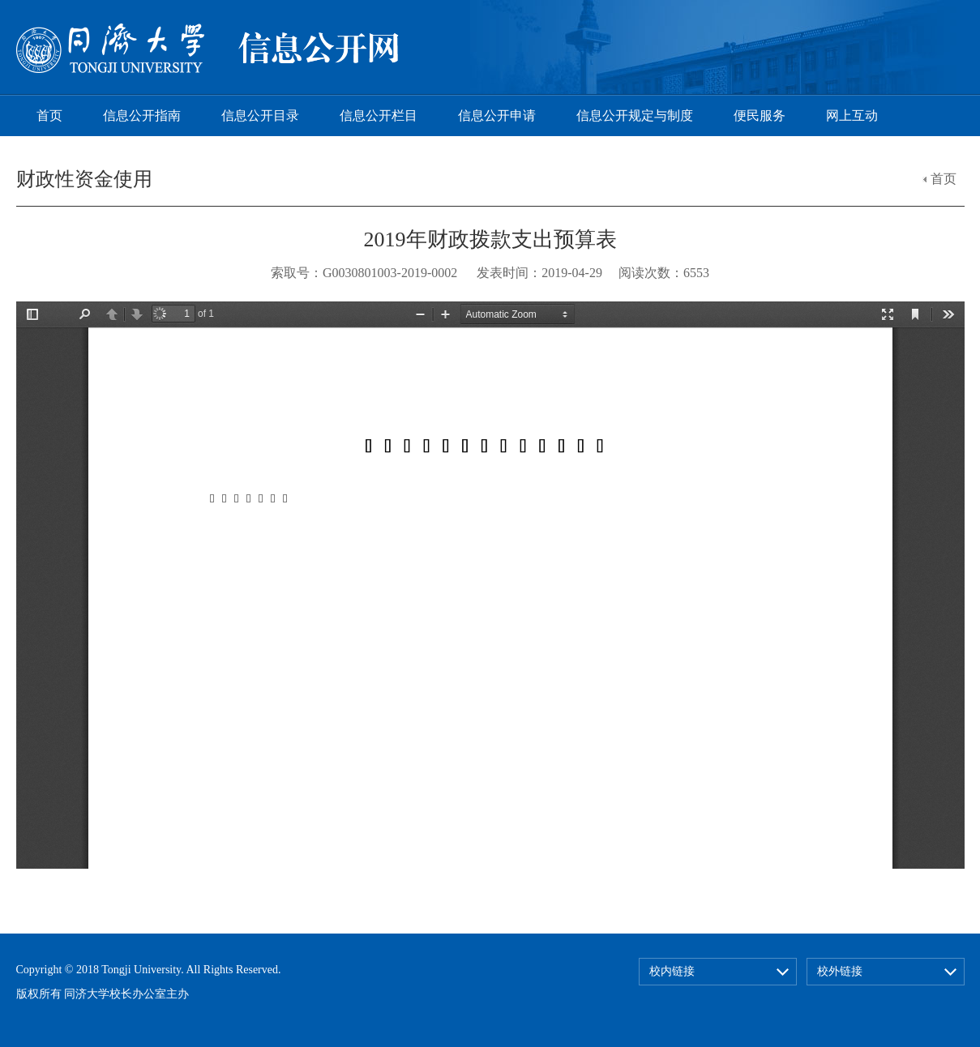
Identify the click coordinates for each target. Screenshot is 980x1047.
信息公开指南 (142, 115)
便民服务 (759, 115)
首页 (49, 115)
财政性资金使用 (84, 179)
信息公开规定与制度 (634, 115)
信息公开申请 (497, 115)
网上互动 (852, 115)
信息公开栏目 (378, 115)
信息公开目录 (260, 115)
